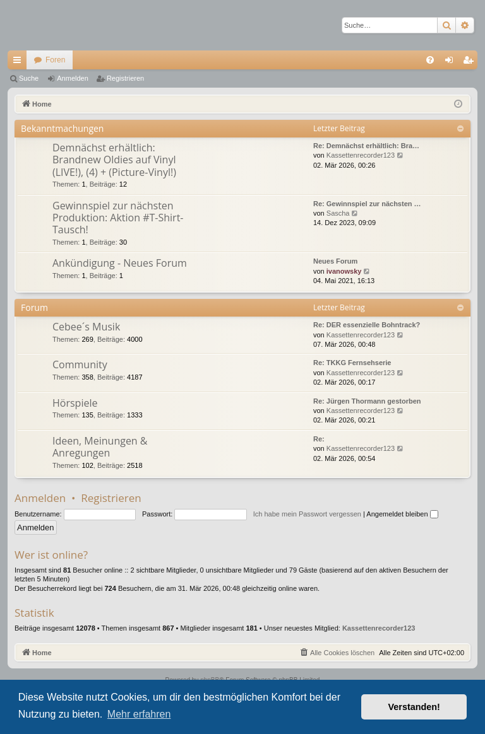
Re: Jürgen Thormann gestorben (367, 401)
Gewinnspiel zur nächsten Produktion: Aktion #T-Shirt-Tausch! (118, 218)
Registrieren (125, 78)
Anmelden (72, 78)
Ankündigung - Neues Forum (119, 263)
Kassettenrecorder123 (360, 155)
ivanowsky (344, 271)
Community (79, 364)
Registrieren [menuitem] (470, 62)
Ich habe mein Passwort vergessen (307, 514)
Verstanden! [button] (414, 707)
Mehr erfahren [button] (139, 714)
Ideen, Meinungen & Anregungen (99, 447)
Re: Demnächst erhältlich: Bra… (366, 145)
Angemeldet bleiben (402, 514)
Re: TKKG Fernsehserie (352, 362)
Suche (29, 78)
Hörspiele (74, 403)
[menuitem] (430, 59)
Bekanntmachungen (62, 128)
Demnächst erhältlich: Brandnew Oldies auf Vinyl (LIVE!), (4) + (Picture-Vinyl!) (114, 160)
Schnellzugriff (20, 62)
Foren (55, 59)
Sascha (338, 213)
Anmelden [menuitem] (451, 62)
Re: (319, 439)
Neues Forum (335, 261)
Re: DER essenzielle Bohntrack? (366, 325)
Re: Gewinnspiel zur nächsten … (367, 203)
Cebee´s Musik (86, 327)
